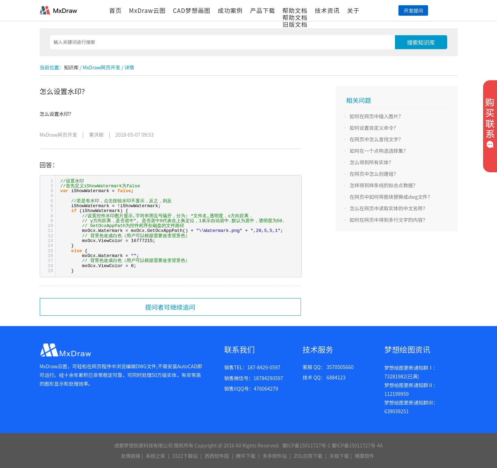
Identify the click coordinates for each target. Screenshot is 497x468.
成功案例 (230, 10)
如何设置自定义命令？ (374, 127)
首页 (115, 10)
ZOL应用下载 (308, 455)
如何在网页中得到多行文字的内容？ (389, 219)
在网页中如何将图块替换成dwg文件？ (391, 196)
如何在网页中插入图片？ (376, 116)
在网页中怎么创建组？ (374, 173)
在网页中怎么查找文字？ (376, 139)
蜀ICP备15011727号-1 (306, 445)
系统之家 (155, 455)
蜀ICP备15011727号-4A (357, 445)
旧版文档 (295, 24)
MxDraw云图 (147, 10)
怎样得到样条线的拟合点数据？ (384, 185)
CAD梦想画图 (191, 10)
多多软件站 (275, 455)
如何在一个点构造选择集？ (379, 150)
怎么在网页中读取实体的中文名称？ (389, 208)
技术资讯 (327, 10)
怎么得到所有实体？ (372, 162)
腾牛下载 (246, 455)
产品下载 (262, 10)
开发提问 (413, 10)
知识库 (71, 67)
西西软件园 (217, 455)
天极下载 (339, 455)
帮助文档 (295, 10)
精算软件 (364, 455)
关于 (353, 10)
